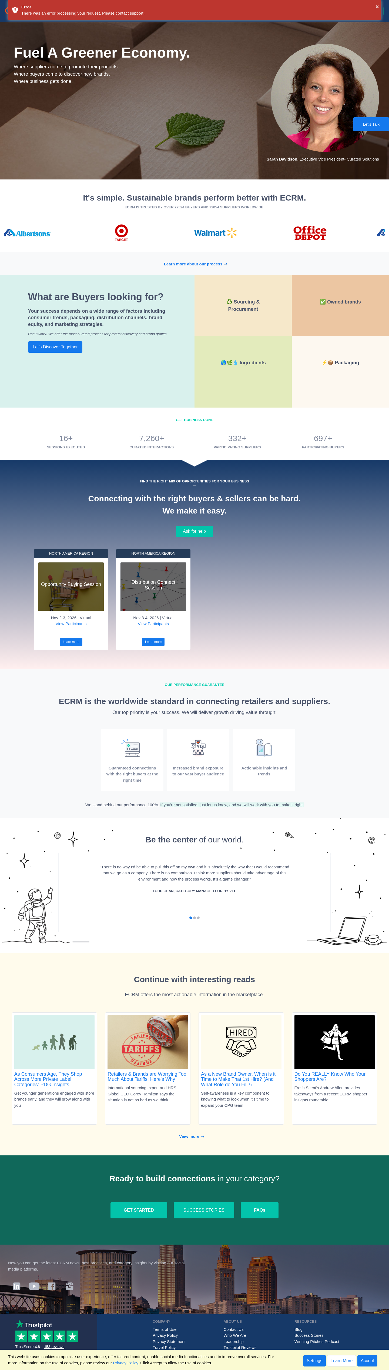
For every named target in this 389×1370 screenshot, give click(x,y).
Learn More (342, 1360)
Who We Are (235, 1335)
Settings (315, 1360)
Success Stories (309, 1335)
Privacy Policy (165, 1335)
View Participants (71, 623)
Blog (298, 1329)
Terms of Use (164, 1329)
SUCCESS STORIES (203, 1210)
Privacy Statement (169, 1341)
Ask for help (194, 531)
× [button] (377, 6)
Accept (367, 1360)
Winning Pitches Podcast (316, 1341)
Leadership (234, 1341)
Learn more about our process (198, 264)
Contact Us (234, 1329)
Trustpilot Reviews (240, 1347)
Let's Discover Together (55, 347)
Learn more (71, 642)
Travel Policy (164, 1347)
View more (194, 1136)
